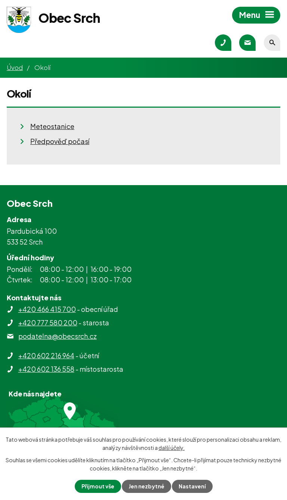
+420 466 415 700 (47, 309)
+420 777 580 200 (47, 322)
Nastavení (192, 486)
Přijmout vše (97, 486)
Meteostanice (52, 126)
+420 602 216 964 (46, 355)
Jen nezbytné (146, 486)
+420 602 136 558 (46, 369)
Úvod (15, 67)
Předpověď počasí (59, 141)
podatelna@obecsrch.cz (57, 336)
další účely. (171, 447)
